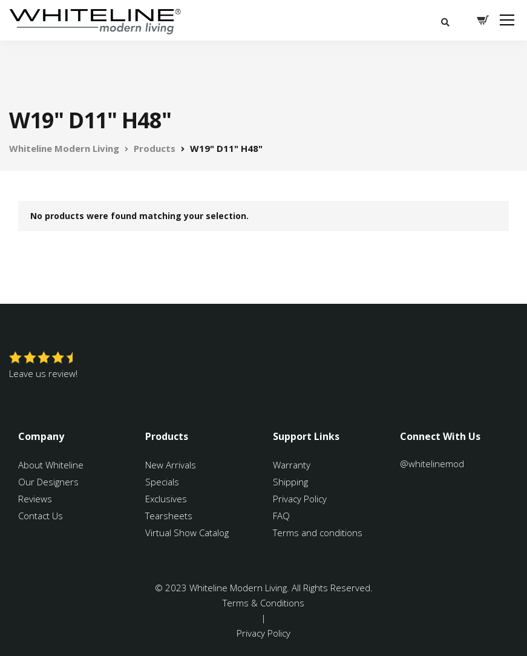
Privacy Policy (300, 499)
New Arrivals (170, 465)
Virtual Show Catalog (188, 532)
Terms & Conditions (263, 603)
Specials (162, 482)
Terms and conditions (317, 532)
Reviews (35, 499)
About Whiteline (50, 465)
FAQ (281, 516)
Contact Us (40, 516)
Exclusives (166, 499)
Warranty (293, 465)
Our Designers (48, 482)
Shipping (290, 482)
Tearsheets (168, 516)
